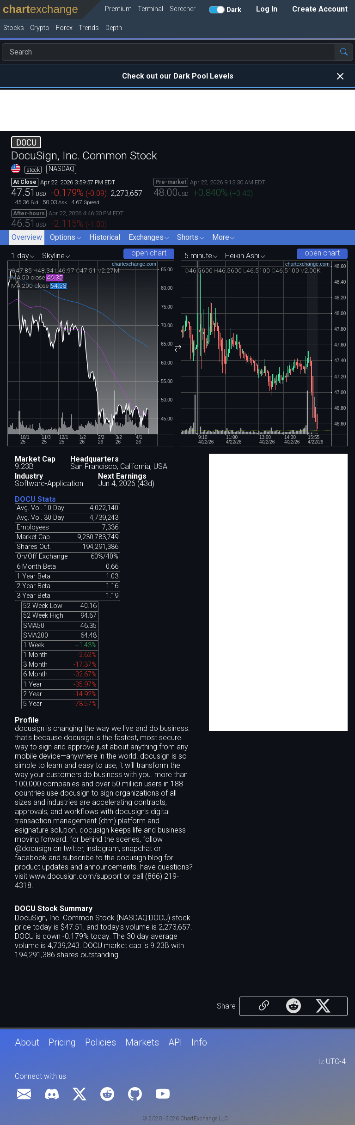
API (175, 1042)
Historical (104, 237)
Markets (142, 1042)
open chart (148, 253)
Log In (266, 9)
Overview (27, 237)
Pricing (62, 1042)
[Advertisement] (177, 110)
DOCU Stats (35, 499)
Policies (100, 1042)
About (27, 1042)
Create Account (320, 9)
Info (199, 1042)
